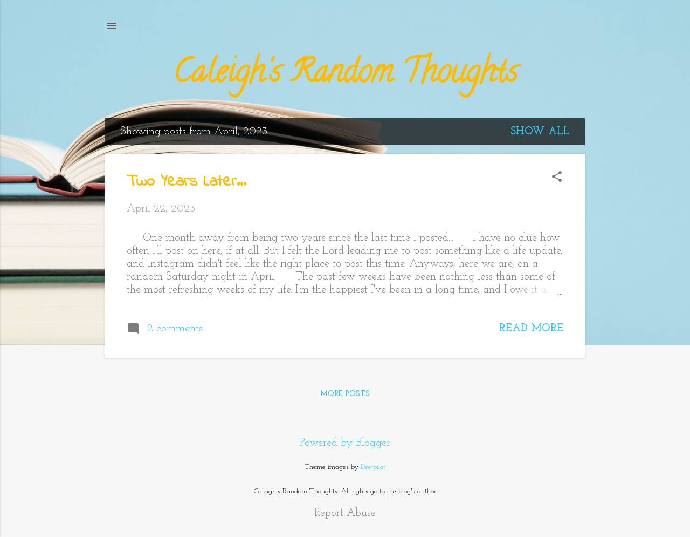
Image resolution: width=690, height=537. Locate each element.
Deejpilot (373, 467)
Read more (531, 328)
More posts (345, 394)
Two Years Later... (186, 182)
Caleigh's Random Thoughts (345, 75)
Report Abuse (345, 513)
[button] (556, 178)
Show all (540, 131)
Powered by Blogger (345, 443)
